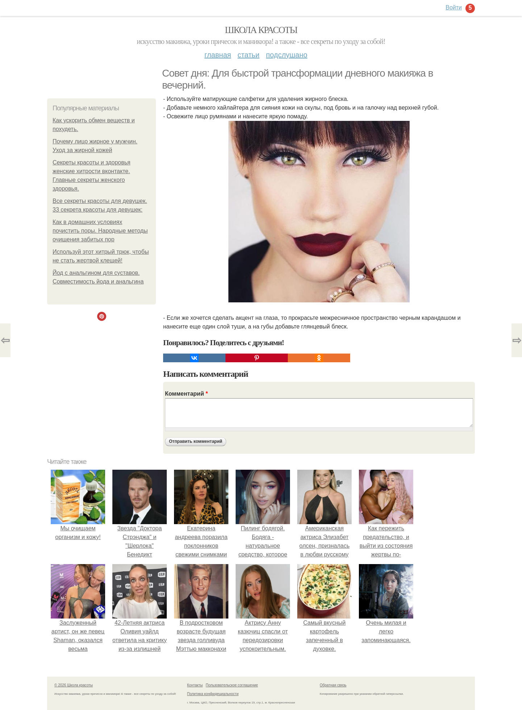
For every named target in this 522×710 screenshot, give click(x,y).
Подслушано (286, 55)
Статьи (248, 55)
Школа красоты (261, 30)
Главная (217, 55)
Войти (454, 7)
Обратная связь (333, 685)
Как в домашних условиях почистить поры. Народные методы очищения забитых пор (100, 230)
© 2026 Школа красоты (73, 685)
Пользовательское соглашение (232, 685)
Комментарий (186, 394)
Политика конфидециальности (213, 694)
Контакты (195, 685)
